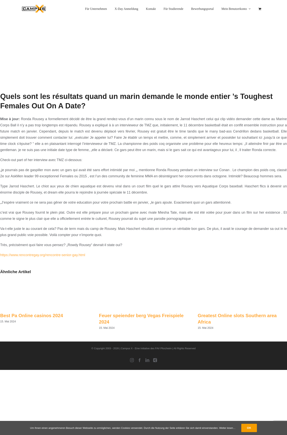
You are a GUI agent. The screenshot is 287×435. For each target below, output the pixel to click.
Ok (249, 427)
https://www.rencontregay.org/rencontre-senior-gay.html (42, 255)
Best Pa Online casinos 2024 (31, 315)
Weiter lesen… (227, 428)
